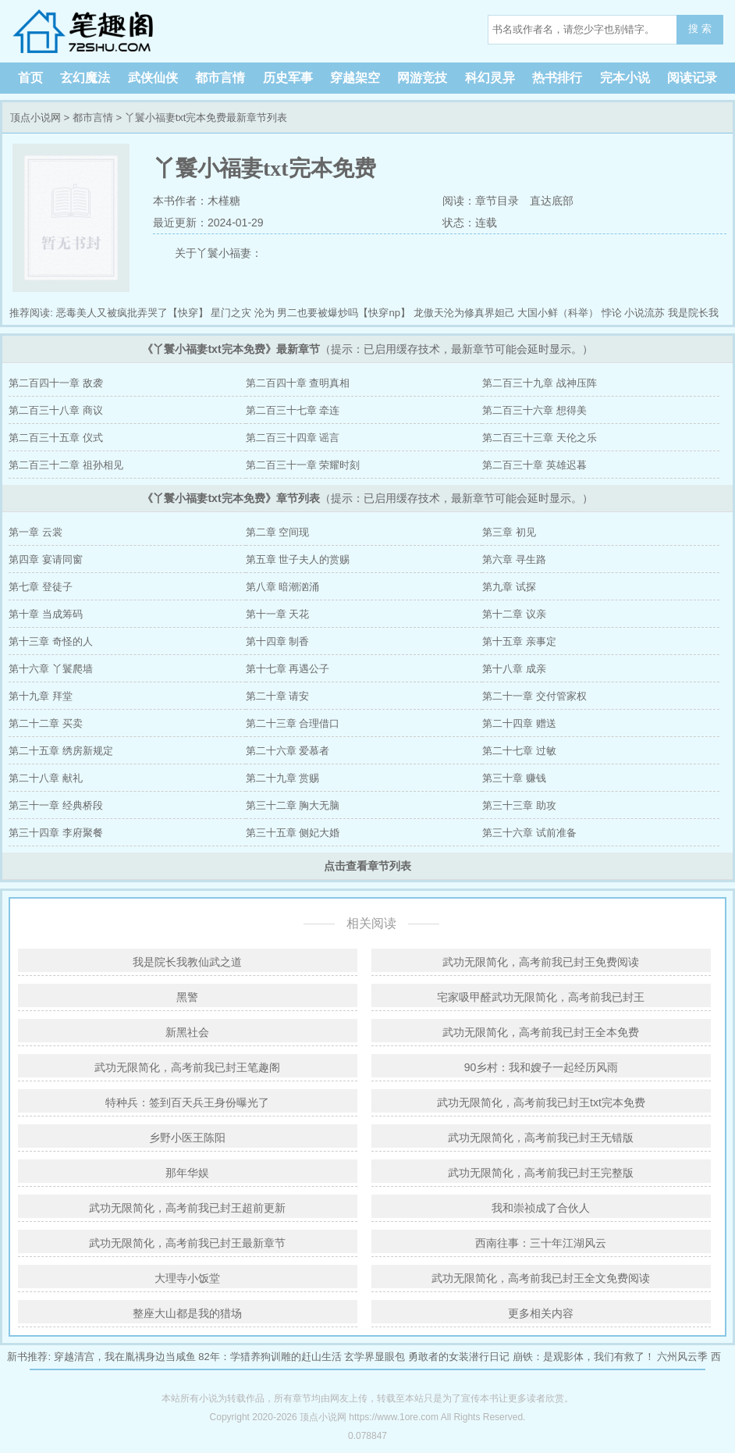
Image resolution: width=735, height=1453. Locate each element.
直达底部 (551, 200)
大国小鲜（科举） (557, 313)
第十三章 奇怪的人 (51, 641)
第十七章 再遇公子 (288, 669)
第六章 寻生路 (514, 559)
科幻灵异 (490, 77)
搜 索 (700, 28)
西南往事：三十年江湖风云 (540, 1243)
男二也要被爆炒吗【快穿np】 (343, 313)
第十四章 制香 (278, 641)
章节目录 (497, 200)
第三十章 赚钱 (514, 778)
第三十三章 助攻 (519, 805)
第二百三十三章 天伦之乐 (539, 437)
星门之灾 (231, 313)
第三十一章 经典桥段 (56, 805)
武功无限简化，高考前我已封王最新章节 (187, 1243)
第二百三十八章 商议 (56, 410)
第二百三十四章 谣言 (293, 437)
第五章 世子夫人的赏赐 (298, 559)
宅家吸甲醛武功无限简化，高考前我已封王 (540, 997)
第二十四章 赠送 (519, 723)
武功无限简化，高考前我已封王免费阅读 (540, 962)
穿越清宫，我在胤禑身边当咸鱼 (125, 1356)
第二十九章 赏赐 (283, 778)
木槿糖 (224, 200)
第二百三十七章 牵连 (293, 410)
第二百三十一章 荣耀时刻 (303, 465)
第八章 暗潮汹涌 (283, 587)
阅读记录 (692, 77)
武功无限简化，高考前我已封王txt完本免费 (541, 1102)
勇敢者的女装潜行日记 (459, 1356)
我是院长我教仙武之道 (187, 962)
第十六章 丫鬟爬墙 (51, 669)
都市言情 (220, 77)
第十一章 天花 (278, 614)
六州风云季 (682, 1356)
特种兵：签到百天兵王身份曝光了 (187, 1102)
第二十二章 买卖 (46, 723)
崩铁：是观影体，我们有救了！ (584, 1356)
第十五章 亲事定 (519, 641)
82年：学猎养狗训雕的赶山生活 (269, 1356)
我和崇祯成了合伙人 (541, 1208)
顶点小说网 (109, 31)
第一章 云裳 (35, 532)
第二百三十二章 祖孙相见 (66, 465)
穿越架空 (355, 77)
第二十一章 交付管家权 (534, 696)
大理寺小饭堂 (187, 1278)
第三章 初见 (509, 532)
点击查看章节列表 (367, 866)
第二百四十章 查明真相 (298, 383)
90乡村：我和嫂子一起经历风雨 (541, 1067)
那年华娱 (187, 1172)
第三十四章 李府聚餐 (56, 833)
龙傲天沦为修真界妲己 (464, 313)
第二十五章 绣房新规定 (61, 751)
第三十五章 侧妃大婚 (293, 833)
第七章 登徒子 (41, 587)
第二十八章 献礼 (46, 778)
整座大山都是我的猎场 (187, 1313)
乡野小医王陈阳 (187, 1137)
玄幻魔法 (85, 77)
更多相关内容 (540, 1313)
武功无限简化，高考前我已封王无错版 (541, 1137)
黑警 (187, 997)
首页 (30, 77)
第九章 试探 (509, 587)
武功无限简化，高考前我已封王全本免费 (540, 1032)
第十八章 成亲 (514, 669)
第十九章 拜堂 (41, 696)
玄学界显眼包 (374, 1356)
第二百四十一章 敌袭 (56, 383)
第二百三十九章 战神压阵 (539, 383)
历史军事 (288, 77)
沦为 (264, 313)
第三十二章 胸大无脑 (293, 805)
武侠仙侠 (153, 77)
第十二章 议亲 (514, 614)
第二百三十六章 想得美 (534, 410)
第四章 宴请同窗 (46, 559)
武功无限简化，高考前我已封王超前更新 (187, 1208)
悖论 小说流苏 (634, 313)
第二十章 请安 (278, 696)
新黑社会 (187, 1032)
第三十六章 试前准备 (529, 833)
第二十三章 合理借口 (293, 723)
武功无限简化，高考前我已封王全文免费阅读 (540, 1278)
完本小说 (625, 77)
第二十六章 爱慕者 (288, 751)
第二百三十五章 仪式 (56, 437)
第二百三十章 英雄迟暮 (534, 465)
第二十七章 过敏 (519, 751)
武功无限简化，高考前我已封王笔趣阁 (187, 1067)
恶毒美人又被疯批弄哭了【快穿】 (132, 313)
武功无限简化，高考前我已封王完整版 (541, 1172)
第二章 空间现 (278, 532)
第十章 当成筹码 (46, 614)
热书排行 (557, 77)
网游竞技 (422, 77)
